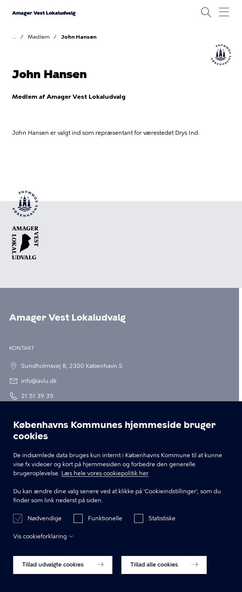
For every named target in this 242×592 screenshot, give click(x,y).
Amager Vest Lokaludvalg (44, 13)
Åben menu (224, 12)
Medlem (39, 37)
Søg (206, 12)
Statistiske (161, 526)
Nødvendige (44, 526)
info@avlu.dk (36, 381)
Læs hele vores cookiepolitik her (104, 481)
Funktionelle (105, 526)
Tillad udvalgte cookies (62, 572)
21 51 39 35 (35, 396)
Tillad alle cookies (164, 572)
